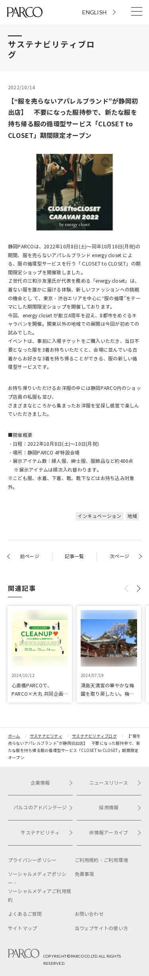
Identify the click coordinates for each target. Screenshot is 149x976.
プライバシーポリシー (32, 860)
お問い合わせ (89, 914)
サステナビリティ (46, 736)
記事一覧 (74, 556)
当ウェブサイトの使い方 (101, 928)
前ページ (29, 556)
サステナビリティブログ (94, 736)
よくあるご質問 (25, 914)
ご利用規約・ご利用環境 (101, 860)
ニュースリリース (115, 783)
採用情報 (120, 808)
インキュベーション (99, 516)
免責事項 (84, 874)
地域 (132, 516)
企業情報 (52, 783)
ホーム (14, 736)
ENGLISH (94, 12)
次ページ (119, 556)
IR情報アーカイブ (115, 833)
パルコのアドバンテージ (43, 808)
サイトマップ (22, 928)
